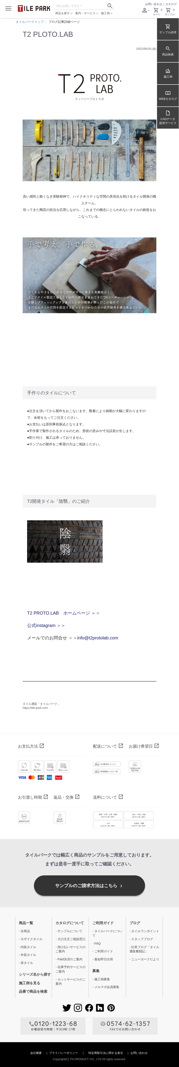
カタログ (171, 4)
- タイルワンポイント (144, 931)
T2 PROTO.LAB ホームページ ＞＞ (63, 613)
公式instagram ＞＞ (46, 625)
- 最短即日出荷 (102, 959)
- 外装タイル (27, 955)
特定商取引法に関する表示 (106, 1053)
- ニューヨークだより (144, 959)
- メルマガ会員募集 (105, 987)
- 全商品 (24, 931)
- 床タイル (26, 963)
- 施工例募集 (101, 979)
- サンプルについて (69, 931)
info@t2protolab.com (97, 637)
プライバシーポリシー (64, 1053)
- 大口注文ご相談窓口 (71, 939)
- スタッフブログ (141, 939)
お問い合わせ (153, 4)
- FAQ (96, 943)
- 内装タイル (27, 947)
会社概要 (36, 1053)
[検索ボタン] (110, 6)
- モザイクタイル (31, 939)
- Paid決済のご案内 (69, 959)
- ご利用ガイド (102, 951)
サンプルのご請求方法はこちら (89, 886)
